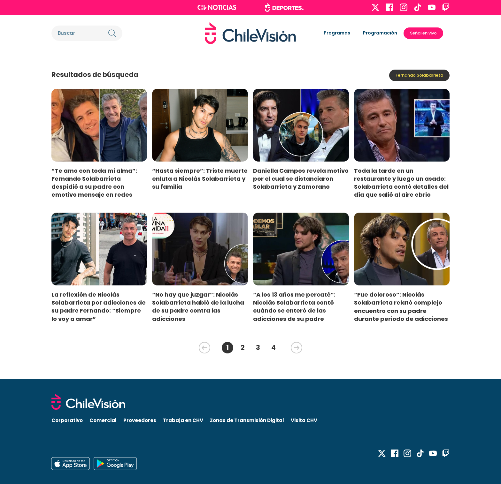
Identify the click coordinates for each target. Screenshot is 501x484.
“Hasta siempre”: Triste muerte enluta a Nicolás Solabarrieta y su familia (200, 179)
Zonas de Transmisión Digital (247, 420)
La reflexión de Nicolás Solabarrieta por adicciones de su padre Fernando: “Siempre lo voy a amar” (98, 306)
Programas (337, 33)
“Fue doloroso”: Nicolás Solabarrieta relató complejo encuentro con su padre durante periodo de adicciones (401, 306)
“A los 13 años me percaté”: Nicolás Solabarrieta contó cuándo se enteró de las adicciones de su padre (294, 306)
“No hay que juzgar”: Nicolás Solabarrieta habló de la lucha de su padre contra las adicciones (198, 306)
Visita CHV (304, 420)
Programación (380, 33)
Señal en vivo (423, 33)
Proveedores (139, 420)
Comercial (103, 420)
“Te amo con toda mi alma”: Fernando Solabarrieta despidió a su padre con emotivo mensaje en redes (94, 183)
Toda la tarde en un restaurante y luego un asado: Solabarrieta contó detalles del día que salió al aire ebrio (401, 183)
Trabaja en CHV (183, 420)
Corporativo (67, 420)
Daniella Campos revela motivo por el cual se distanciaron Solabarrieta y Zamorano (301, 179)
